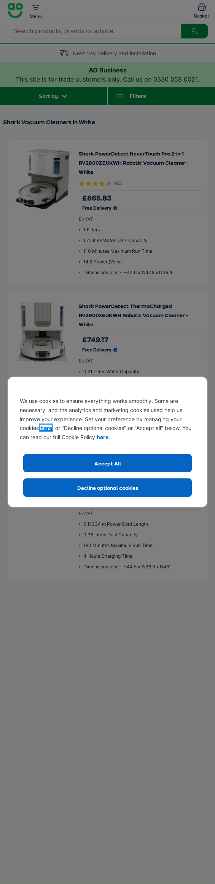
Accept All (107, 463)
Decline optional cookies (107, 488)
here (46, 428)
